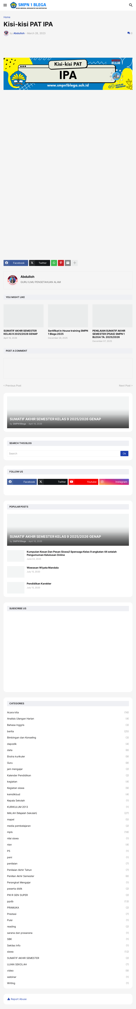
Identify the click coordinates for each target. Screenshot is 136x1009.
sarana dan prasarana (68, 933)
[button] (5, 5)
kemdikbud (68, 794)
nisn (68, 844)
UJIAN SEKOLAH (68, 964)
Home (7, 17)
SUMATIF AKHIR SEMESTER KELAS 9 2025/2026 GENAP (21, 332)
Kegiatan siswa (68, 788)
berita (68, 731)
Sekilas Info (68, 945)
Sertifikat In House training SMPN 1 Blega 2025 (68, 332)
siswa (68, 951)
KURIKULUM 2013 (68, 807)
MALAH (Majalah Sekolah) (68, 813)
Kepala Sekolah (68, 800)
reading (68, 926)
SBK (68, 939)
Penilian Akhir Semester (68, 876)
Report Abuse (19, 999)
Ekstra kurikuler (68, 756)
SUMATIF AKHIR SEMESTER (68, 958)
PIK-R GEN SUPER (68, 895)
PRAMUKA (68, 907)
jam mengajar (68, 769)
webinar (68, 977)
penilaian (68, 863)
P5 (68, 851)
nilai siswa (68, 838)
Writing (68, 983)
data (68, 750)
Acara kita (68, 712)
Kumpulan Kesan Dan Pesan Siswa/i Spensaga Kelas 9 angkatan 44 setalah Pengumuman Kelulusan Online (72, 553)
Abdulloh (27, 277)
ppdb (68, 901)
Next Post (125, 385)
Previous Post (13, 385)
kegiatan (68, 781)
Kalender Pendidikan (68, 775)
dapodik (68, 744)
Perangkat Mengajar (68, 882)
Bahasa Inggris (68, 725)
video (68, 970)
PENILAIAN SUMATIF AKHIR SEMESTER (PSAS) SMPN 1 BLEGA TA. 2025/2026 (108, 334)
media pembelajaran (68, 826)
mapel (68, 819)
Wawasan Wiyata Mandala (43, 567)
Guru (68, 763)
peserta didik (68, 888)
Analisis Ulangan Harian (68, 718)
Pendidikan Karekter (39, 583)
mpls (68, 832)
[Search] (64, 453)
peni (68, 857)
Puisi (68, 920)
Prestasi (68, 914)
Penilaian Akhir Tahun (68, 870)
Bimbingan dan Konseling (68, 737)
